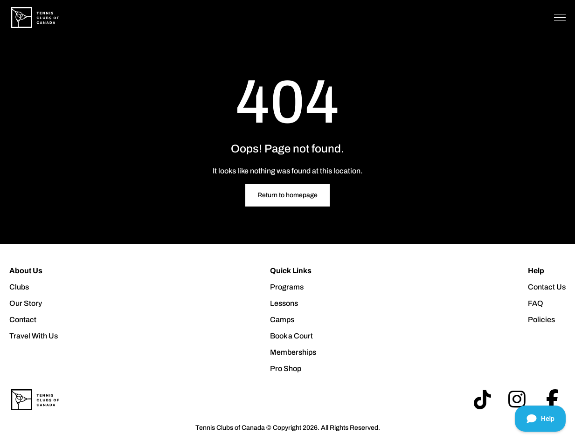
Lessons (284, 303)
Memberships (293, 352)
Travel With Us (33, 336)
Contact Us (547, 287)
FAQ (535, 303)
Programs (287, 287)
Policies (541, 320)
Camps (282, 320)
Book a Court (291, 336)
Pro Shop (285, 368)
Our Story (25, 303)
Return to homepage (287, 195)
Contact (22, 320)
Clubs (19, 287)
